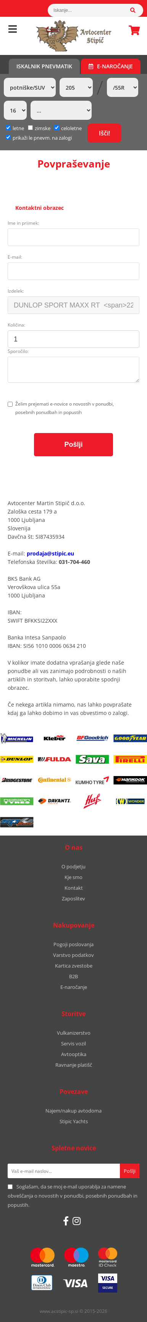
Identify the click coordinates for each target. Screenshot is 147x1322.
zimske (39, 128)
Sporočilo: (18, 351)
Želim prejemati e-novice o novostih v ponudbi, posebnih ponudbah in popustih (64, 408)
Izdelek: (16, 291)
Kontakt (74, 887)
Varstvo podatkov (73, 955)
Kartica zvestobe (73, 965)
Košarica (132, 30)
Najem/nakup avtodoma (73, 1110)
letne (15, 128)
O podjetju (73, 866)
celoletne (68, 128)
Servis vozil (73, 1043)
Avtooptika (73, 1054)
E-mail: (15, 257)
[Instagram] (77, 1221)
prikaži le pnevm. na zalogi (42, 137)
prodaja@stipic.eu (50, 553)
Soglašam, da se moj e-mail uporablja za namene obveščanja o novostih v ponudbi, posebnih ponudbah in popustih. (72, 1195)
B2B (73, 976)
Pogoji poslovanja (73, 944)
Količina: (16, 325)
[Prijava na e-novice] (129, 1171)
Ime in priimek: (23, 223)
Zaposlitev (73, 898)
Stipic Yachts (74, 1121)
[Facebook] (66, 1221)
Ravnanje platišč (73, 1064)
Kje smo (73, 877)
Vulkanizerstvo (73, 1032)
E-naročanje (111, 66)
